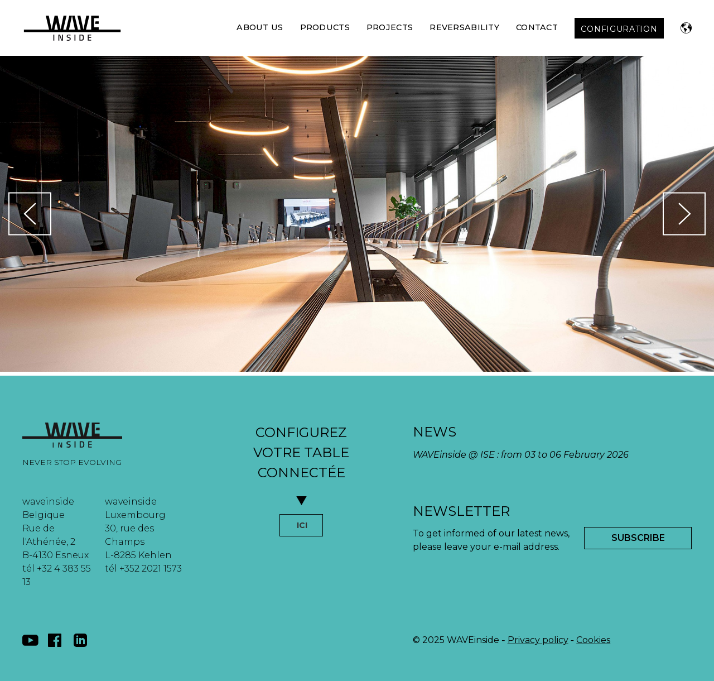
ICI (302, 525)
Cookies (593, 640)
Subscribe (638, 538)
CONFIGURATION (619, 29)
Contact (537, 27)
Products (325, 27)
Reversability (464, 27)
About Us (260, 27)
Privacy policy (538, 640)
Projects (389, 27)
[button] (686, 27)
